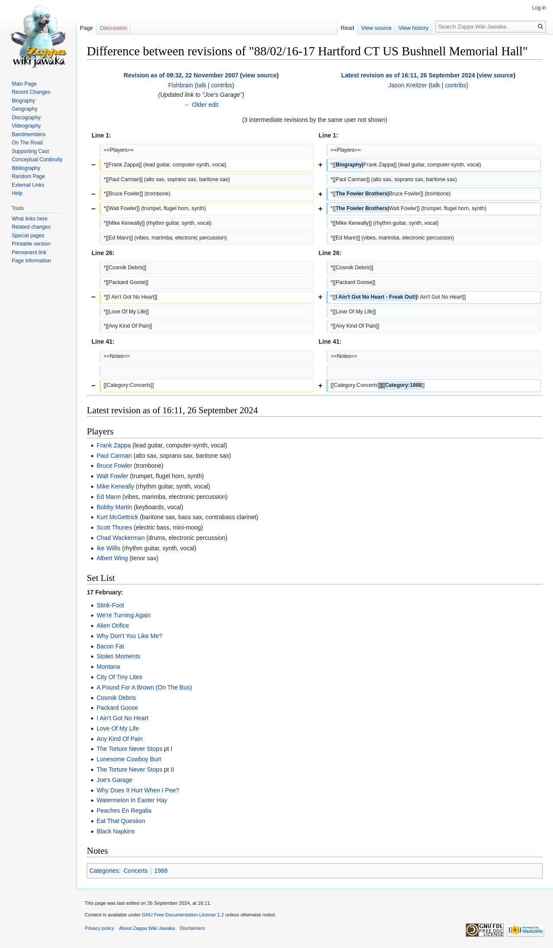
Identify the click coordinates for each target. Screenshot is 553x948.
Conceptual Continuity (37, 159)
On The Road (27, 143)
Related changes (31, 227)
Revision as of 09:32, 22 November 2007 (181, 75)
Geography (24, 109)
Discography (26, 118)
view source (259, 75)
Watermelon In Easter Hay (131, 800)
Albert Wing (111, 558)
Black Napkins (115, 831)
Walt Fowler (112, 475)
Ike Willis (108, 548)
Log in (539, 8)
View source (376, 28)
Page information (31, 261)
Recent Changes (31, 92)
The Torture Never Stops (129, 748)
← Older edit (201, 104)
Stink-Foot (110, 605)
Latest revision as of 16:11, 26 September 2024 (408, 75)
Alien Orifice (112, 625)
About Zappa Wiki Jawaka (147, 928)
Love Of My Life (117, 728)
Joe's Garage (114, 779)
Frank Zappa (113, 445)
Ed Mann (108, 496)
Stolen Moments (118, 656)
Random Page (28, 176)
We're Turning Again (123, 615)
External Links (28, 185)
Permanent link (29, 252)
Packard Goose (117, 707)
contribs (221, 85)
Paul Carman (114, 455)
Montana (108, 666)
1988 (161, 870)
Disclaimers (192, 928)
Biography (23, 101)
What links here (30, 219)
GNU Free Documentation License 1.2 (183, 914)
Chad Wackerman (120, 537)
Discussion (113, 28)
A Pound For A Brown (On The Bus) (144, 687)
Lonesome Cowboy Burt (128, 759)
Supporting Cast (30, 151)
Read (347, 28)
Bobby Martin (114, 507)
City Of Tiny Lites (119, 676)
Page (86, 28)
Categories (104, 870)
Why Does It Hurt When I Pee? (137, 790)
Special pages (28, 236)
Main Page (24, 84)
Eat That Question (120, 820)
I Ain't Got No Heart (122, 718)
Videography (26, 126)
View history (413, 28)
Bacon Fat (110, 646)
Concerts (136, 870)
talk (201, 85)
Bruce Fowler (114, 465)
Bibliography (26, 168)
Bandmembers (28, 134)
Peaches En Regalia (123, 810)
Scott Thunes (114, 527)
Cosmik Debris (116, 697)
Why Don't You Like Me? (129, 635)
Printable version (31, 244)
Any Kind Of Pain (119, 738)
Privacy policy (99, 928)
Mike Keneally (115, 486)
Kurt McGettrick (117, 517)
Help (17, 193)
